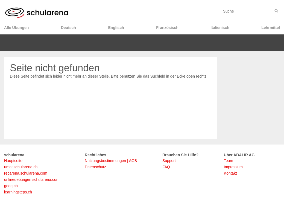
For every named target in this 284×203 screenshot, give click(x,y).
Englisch (116, 27)
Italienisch (219, 27)
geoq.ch (11, 186)
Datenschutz (95, 167)
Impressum (233, 167)
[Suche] (276, 11)
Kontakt (230, 173)
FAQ (166, 167)
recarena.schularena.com (25, 173)
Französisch (167, 27)
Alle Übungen (16, 27)
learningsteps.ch (18, 192)
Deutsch (68, 27)
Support (169, 160)
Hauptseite (13, 160)
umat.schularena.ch (20, 167)
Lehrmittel (270, 27)
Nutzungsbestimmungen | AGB (111, 160)
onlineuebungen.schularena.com (31, 179)
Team (228, 160)
